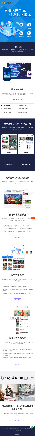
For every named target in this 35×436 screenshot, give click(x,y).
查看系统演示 (18, 129)
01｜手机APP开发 (5, 105)
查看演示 (17, 237)
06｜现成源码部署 (22, 112)
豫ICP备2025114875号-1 (22, 428)
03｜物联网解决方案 (6, 108)
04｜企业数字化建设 (23, 108)
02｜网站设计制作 (22, 105)
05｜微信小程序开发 (6, 112)
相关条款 (17, 434)
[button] (31, 393)
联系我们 (17, 420)
